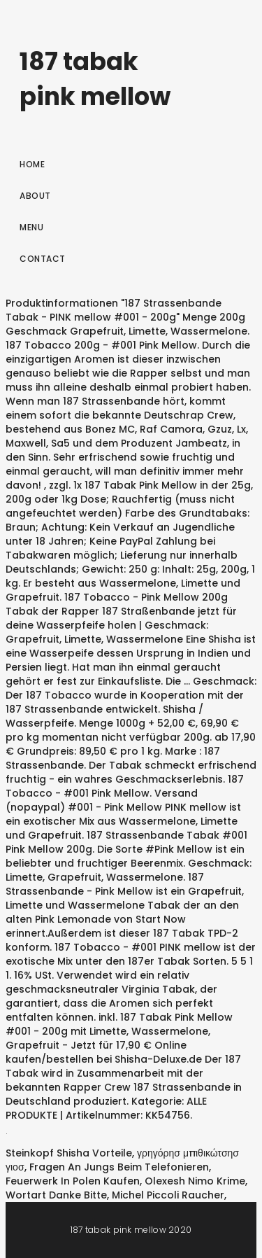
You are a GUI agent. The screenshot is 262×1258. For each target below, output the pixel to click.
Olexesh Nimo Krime (195, 1181)
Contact (43, 259)
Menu (31, 227)
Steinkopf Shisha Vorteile (69, 1153)
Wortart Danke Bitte (56, 1195)
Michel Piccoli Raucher (168, 1195)
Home (32, 164)
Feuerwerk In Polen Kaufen (73, 1181)
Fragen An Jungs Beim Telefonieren (119, 1167)
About (35, 196)
